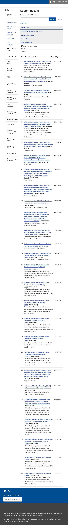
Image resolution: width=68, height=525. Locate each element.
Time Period (9, 77)
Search (52, 19)
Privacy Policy (17, 495)
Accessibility (7, 495)
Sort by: (23, 48)
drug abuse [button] (10, 38)
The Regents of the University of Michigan (22, 519)
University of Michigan (21, 521)
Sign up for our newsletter (13, 499)
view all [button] (14, 48)
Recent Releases (10, 91)
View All (59, 19)
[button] (15, 22)
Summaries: (28, 46)
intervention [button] (11, 22)
